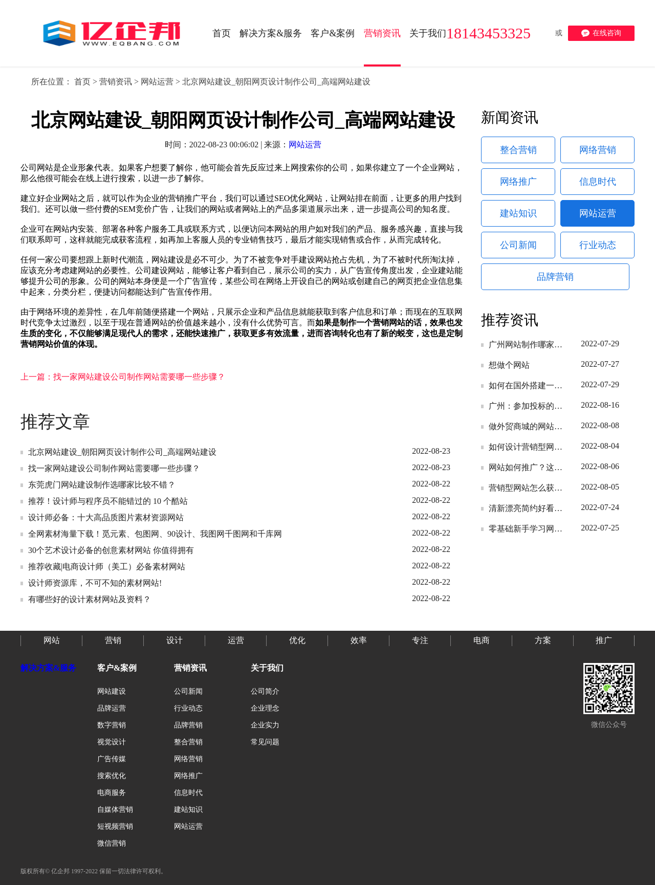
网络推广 (518, 181)
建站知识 (518, 213)
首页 (82, 81)
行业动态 (597, 245)
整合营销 (518, 150)
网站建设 (111, 691)
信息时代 (597, 181)
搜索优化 (111, 776)
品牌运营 (111, 708)
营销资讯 (115, 81)
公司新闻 (518, 245)
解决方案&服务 (48, 667)
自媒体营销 (115, 809)
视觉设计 (111, 742)
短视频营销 (115, 826)
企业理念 (265, 708)
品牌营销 (555, 277)
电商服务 (111, 792)
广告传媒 (111, 759)
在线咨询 (601, 33)
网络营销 (597, 150)
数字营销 (111, 725)
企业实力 (265, 725)
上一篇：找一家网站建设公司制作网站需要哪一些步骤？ (122, 376)
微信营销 (111, 843)
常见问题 (265, 742)
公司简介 (265, 691)
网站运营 (157, 81)
